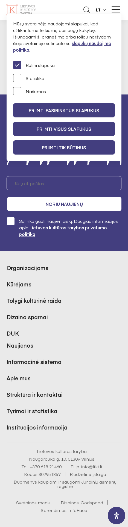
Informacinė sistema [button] (34, 361)
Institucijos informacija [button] (37, 427)
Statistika (28, 78)
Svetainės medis (33, 502)
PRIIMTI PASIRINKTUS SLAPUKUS (64, 110)
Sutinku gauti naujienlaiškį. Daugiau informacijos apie (62, 227)
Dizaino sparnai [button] (27, 317)
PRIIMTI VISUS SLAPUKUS (64, 129)
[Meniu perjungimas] (115, 9)
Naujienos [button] (20, 345)
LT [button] (98, 10)
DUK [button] (13, 333)
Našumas (29, 91)
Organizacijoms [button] (27, 267)
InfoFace (77, 510)
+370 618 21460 (46, 466)
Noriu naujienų (64, 204)
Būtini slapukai (34, 65)
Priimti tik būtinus (64, 147)
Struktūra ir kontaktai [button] (35, 394)
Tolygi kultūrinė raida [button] (34, 300)
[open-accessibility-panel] (116, 515)
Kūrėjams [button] (19, 284)
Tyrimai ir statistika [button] (32, 411)
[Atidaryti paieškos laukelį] (86, 10)
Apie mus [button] (19, 378)
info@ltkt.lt (91, 466)
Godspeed (92, 502)
